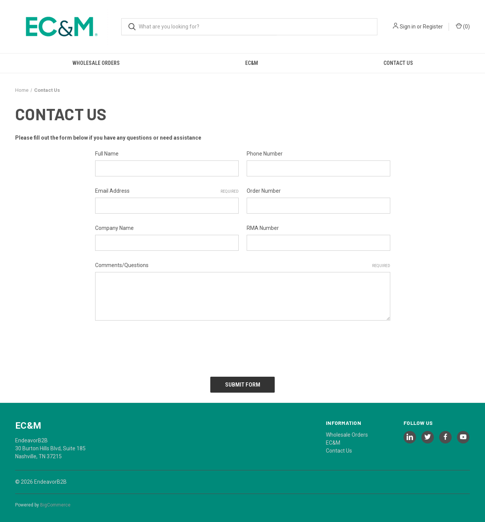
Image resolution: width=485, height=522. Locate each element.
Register (433, 27)
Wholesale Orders (96, 63)
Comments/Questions (242, 265)
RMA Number (263, 228)
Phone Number (265, 154)
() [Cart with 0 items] (463, 26)
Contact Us (398, 63)
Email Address (167, 191)
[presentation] (152, 346)
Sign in (408, 27)
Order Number (264, 191)
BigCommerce (55, 502)
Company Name (114, 228)
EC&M (251, 63)
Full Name (107, 154)
